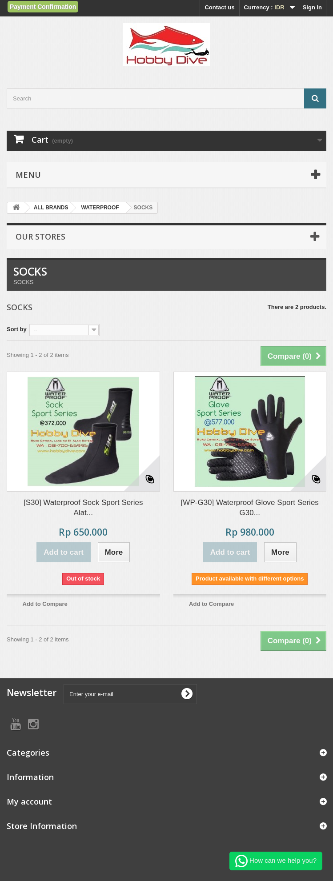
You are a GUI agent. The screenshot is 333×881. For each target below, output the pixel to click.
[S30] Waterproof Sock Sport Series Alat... (83, 507)
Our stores (40, 236)
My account (29, 801)
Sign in (312, 7)
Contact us (219, 7)
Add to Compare (45, 604)
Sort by (17, 329)
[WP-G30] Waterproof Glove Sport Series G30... (250, 507)
